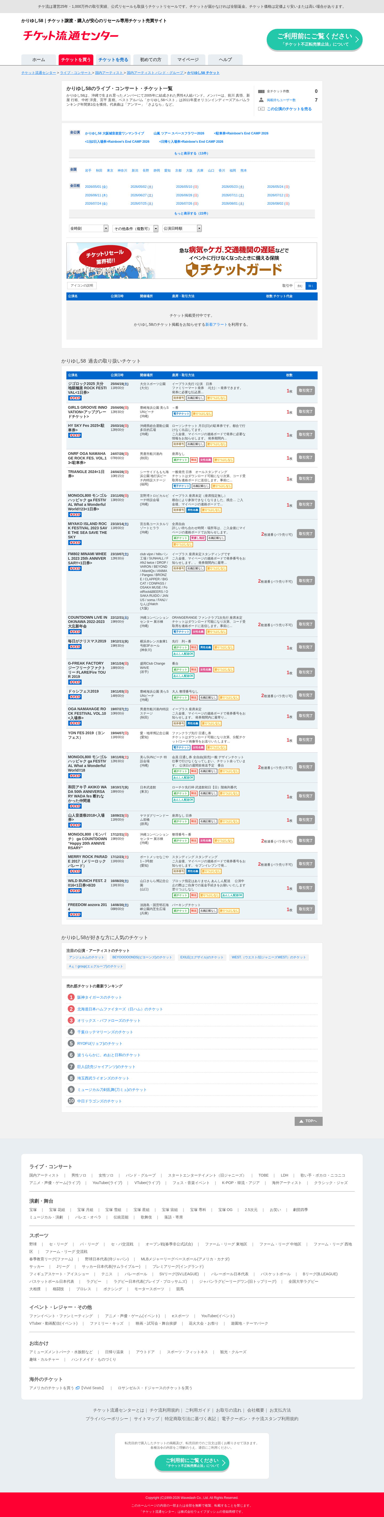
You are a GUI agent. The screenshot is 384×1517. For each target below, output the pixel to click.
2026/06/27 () (142, 195)
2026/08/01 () (233, 203)
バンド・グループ (141, 1175)
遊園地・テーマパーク (249, 1323)
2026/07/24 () (96, 203)
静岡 (157, 170)
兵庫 (200, 170)
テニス (107, 1274)
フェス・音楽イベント (191, 1183)
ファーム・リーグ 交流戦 (66, 1251)
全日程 (75, 186)
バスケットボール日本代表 (51, 1281)
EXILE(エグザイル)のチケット (202, 957)
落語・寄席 (173, 1217)
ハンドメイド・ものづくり (93, 1359)
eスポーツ (180, 1316)
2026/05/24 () (278, 187)
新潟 (135, 170)
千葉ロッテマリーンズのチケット (105, 1032)
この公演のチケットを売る (289, 109)
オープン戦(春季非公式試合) (169, 1244)
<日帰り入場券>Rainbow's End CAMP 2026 (191, 142)
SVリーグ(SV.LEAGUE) (179, 1274)
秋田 (99, 170)
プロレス (83, 1289)
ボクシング (112, 1289)
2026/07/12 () (278, 195)
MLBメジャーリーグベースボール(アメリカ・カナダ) (185, 1259)
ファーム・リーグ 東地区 (226, 1244)
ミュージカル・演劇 (46, 1217)
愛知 (167, 170)
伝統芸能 (121, 1217)
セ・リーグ (58, 1244)
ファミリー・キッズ (106, 1323)
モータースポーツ (149, 1289)
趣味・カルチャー (44, 1359)
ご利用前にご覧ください (314, 39)
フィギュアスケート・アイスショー (59, 1274)
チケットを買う (76, 59)
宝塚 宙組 (170, 1210)
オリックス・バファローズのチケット (109, 1020)
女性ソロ (106, 1175)
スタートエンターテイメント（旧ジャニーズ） (207, 1175)
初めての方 (150, 59)
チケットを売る (113, 59)
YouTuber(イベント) (218, 1316)
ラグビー (93, 1281)
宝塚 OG (225, 1210)
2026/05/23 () (233, 187)
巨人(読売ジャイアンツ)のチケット (106, 1067)
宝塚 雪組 (113, 1210)
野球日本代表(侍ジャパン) (107, 1259)
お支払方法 (280, 1410)
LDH (284, 1175)
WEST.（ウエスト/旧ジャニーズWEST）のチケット (269, 957)
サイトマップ (146, 1418)
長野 (146, 170)
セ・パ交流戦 (122, 1244)
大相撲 (35, 1289)
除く (311, 285)
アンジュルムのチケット (86, 957)
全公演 (75, 132)
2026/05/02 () (142, 187)
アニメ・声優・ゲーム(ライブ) (54, 1183)
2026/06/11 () (96, 195)
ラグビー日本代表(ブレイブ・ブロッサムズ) (150, 1281)
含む (300, 285)
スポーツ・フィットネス (187, 1352)
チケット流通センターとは (118, 1410)
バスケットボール (276, 1274)
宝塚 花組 (57, 1210)
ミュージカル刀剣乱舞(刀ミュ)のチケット (112, 1089)
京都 (178, 170)
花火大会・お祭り (204, 1323)
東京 (110, 170)
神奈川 (122, 170)
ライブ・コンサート (51, 1166)
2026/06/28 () (187, 195)
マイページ (188, 59)
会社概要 (255, 1410)
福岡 (233, 170)
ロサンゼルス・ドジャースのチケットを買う (155, 1388)
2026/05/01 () (96, 187)
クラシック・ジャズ (331, 1183)
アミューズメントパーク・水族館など (61, 1352)
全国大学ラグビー (303, 1281)
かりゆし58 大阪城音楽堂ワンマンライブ (114, 133)
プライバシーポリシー (107, 1418)
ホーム (38, 59)
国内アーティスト (44, 1175)
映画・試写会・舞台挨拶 (156, 1323)
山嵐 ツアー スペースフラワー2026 (179, 133)
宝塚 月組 (85, 1210)
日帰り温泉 (114, 1352)
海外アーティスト (287, 1183)
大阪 (189, 170)
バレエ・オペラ (88, 1217)
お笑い (275, 1210)
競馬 (180, 1289)
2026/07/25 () (142, 203)
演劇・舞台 (41, 1201)
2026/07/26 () (187, 203)
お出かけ (39, 1343)
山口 (211, 170)
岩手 (88, 170)
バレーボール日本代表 (230, 1274)
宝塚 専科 (198, 1210)
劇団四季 (300, 1210)
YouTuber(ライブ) (107, 1183)
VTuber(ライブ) (147, 1183)
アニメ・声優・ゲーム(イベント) (132, 1316)
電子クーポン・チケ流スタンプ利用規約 (260, 1418)
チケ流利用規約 (164, 1410)
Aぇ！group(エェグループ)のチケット (96, 966)
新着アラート (216, 324)
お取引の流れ (229, 1410)
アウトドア (145, 1352)
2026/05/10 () (187, 187)
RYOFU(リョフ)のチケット (100, 1043)
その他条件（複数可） (133, 229)
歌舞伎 (146, 1217)
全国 (73, 169)
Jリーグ (63, 1266)
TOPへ (311, 1121)
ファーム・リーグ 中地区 (280, 1244)
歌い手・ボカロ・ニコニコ (323, 1175)
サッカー (36, 1266)
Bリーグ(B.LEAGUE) (320, 1274)
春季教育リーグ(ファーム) (51, 1259)
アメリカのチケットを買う (51, 1388)
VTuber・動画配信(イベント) (53, 1323)
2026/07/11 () (233, 195)
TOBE (263, 1175)
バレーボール (136, 1274)
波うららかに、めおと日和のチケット (109, 1055)
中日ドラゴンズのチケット (99, 1101)
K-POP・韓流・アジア (241, 1183)
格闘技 (58, 1289)
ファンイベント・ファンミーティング (61, 1316)
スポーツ (39, 1235)
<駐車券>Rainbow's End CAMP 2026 (241, 133)
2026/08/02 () (278, 203)
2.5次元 (251, 1210)
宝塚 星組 (142, 1210)
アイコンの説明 (82, 285)
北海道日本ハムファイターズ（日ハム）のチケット (120, 1009)
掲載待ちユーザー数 (281, 100)
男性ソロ (78, 1175)
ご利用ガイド (198, 1410)
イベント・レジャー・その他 (60, 1307)
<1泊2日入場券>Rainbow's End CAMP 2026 (117, 142)
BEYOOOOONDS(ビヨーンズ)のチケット (142, 957)
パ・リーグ (89, 1244)
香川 (222, 170)
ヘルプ (225, 59)
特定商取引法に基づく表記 (190, 1418)
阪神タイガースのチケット (99, 997)
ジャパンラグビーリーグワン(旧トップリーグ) (237, 1281)
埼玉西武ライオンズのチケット (103, 1078)
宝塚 (33, 1210)
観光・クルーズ (233, 1352)
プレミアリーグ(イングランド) (178, 1266)
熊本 (244, 170)
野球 (33, 1244)
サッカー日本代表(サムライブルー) (111, 1266)
